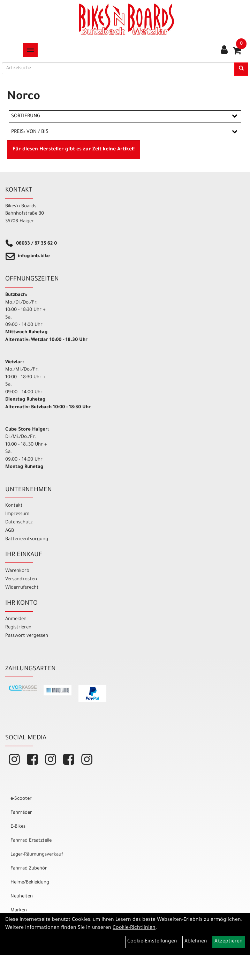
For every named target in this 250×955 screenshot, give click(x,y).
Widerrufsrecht (22, 587)
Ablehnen (195, 942)
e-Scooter (21, 798)
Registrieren (18, 627)
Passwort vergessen (26, 636)
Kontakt (14, 505)
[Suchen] (241, 69)
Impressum (17, 514)
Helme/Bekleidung (29, 882)
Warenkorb (17, 571)
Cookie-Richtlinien (134, 928)
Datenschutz (18, 522)
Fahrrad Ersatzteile (31, 840)
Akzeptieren (228, 942)
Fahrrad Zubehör (28, 868)
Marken (18, 910)
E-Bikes (17, 826)
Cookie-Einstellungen (152, 942)
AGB (9, 531)
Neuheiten (21, 896)
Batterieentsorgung (26, 539)
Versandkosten (21, 579)
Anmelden (15, 619)
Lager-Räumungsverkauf (36, 854)
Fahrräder (21, 812)
